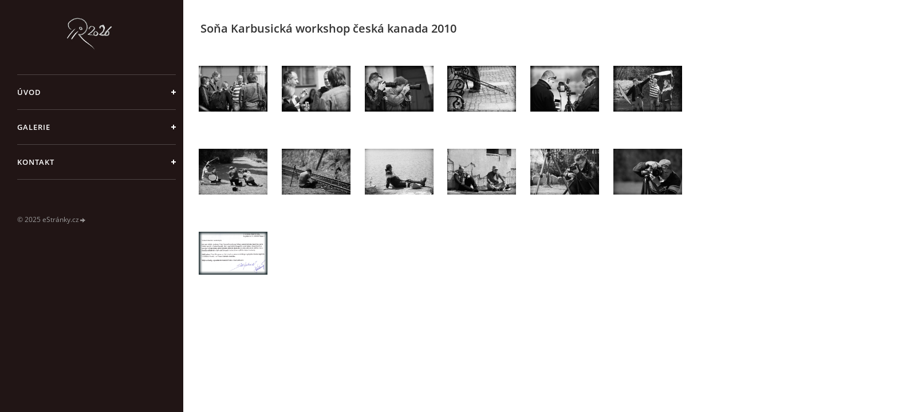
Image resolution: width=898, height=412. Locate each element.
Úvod (29, 92)
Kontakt (35, 162)
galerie (33, 127)
